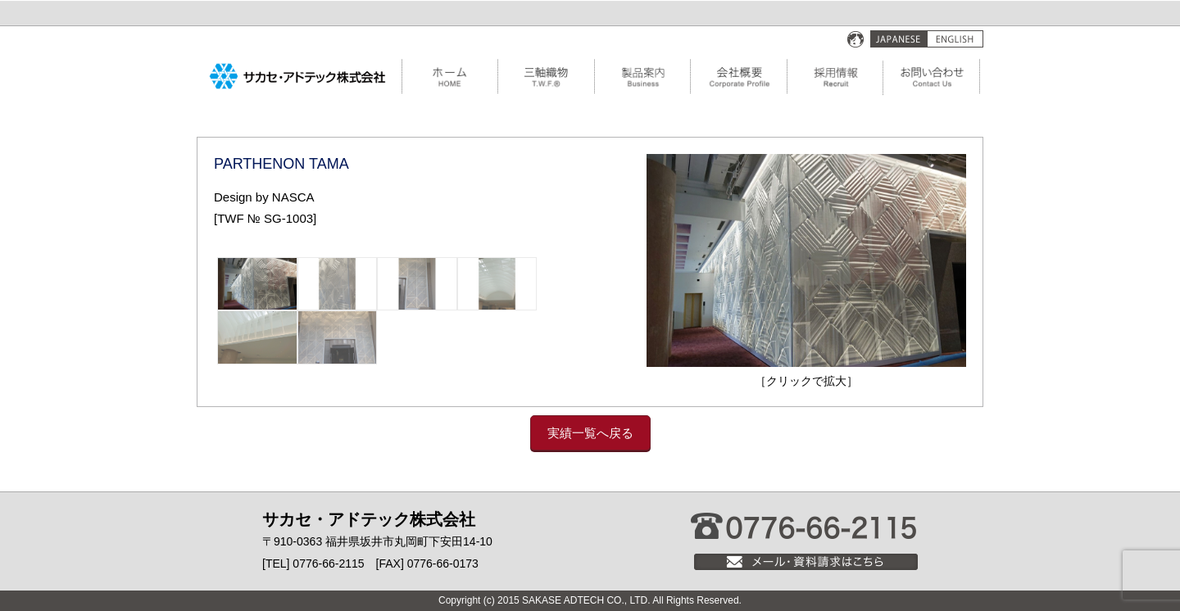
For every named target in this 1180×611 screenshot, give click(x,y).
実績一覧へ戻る (590, 433)
